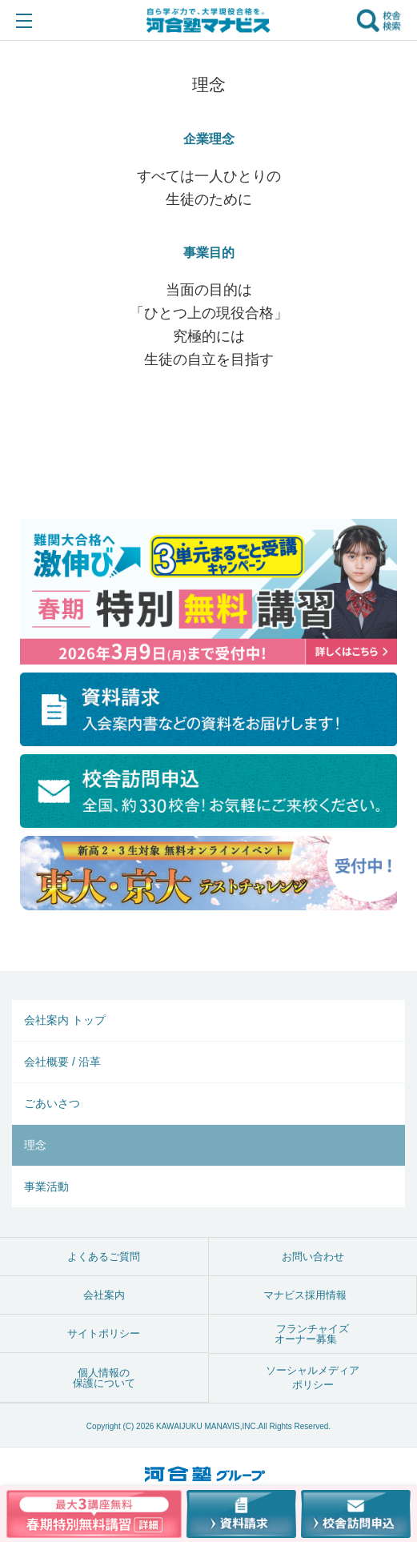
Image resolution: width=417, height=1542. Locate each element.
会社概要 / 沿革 (62, 1061)
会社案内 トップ (65, 1020)
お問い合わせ (313, 1257)
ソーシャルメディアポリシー (312, 1377)
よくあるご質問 (103, 1257)
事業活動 (46, 1186)
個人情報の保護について (104, 1378)
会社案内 (104, 1295)
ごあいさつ (52, 1103)
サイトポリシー (103, 1333)
